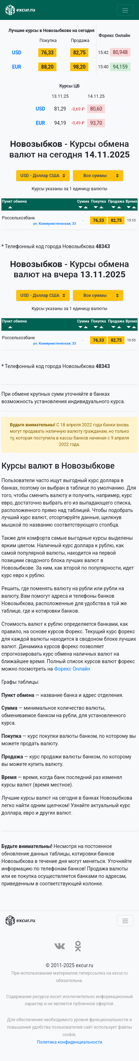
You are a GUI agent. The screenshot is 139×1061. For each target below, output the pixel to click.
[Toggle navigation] (125, 10)
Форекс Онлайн (72, 670)
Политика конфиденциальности (69, 1043)
